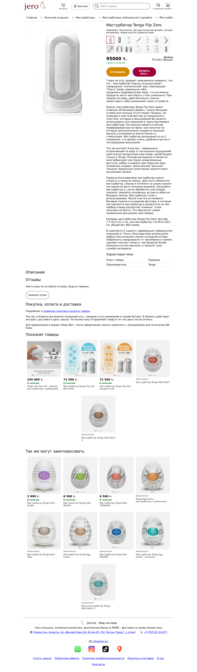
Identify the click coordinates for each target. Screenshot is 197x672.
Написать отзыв (37, 295)
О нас (160, 658)
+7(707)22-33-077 (155, 632)
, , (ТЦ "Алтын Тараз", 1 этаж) (85, 632)
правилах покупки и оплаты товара (66, 311)
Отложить (118, 72)
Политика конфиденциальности (103, 658)
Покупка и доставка (140, 658)
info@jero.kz (100, 641)
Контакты (98, 664)
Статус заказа (42, 658)
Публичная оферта (67, 658)
